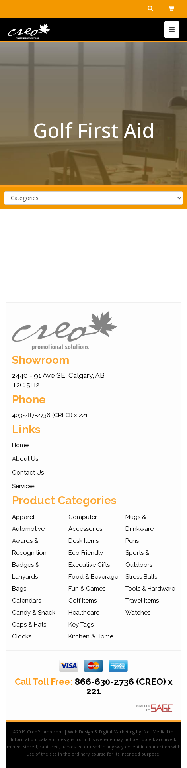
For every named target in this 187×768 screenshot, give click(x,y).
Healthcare (83, 612)
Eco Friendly (85, 552)
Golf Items (82, 600)
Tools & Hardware (150, 588)
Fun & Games (86, 588)
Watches (137, 612)
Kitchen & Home (90, 636)
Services (23, 486)
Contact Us (28, 472)
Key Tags (81, 624)
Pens (132, 540)
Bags (19, 588)
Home (20, 445)
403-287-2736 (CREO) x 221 (50, 415)
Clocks (21, 636)
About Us (25, 458)
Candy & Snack (33, 612)
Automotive (28, 528)
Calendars (26, 600)
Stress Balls (141, 576)
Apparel (23, 517)
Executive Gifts (89, 564)
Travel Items (142, 600)
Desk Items (83, 540)
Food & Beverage (93, 576)
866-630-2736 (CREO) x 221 (124, 686)
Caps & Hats (29, 624)
